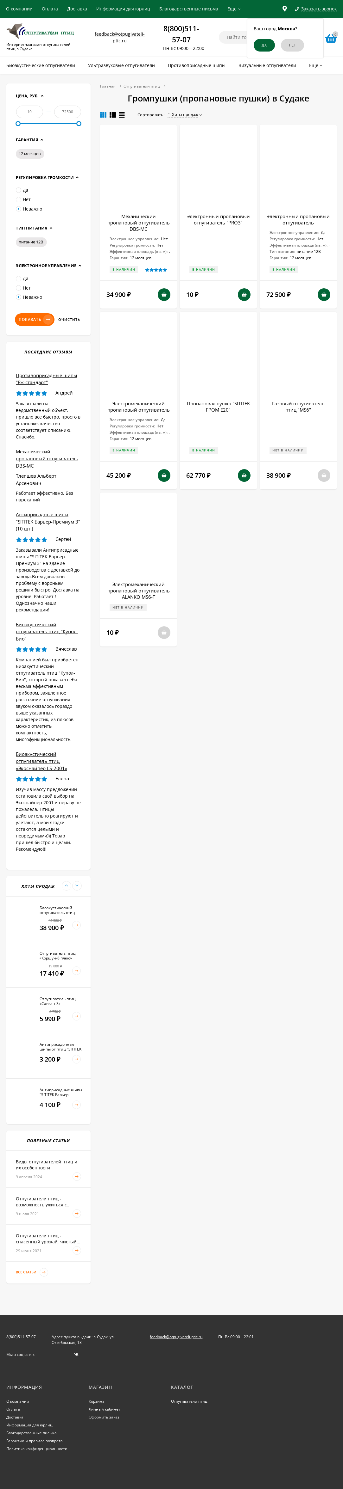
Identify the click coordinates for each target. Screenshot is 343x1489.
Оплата (50, 9)
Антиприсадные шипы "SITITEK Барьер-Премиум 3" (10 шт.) (48, 521)
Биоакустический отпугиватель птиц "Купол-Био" (47, 631)
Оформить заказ (104, 1417)
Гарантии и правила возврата (34, 1440)
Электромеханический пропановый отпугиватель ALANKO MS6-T (138, 590)
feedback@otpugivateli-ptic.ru (176, 1336)
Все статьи (32, 1272)
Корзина (97, 1401)
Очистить (69, 319)
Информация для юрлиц (123, 9)
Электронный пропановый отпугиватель (298, 219)
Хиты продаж (183, 114)
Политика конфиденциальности (36, 1448)
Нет (23, 199)
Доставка (77, 9)
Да (22, 190)
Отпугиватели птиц (142, 86)
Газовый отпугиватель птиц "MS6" (298, 406)
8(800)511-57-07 (21, 1336)
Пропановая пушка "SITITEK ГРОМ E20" (218, 406)
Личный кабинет (104, 1409)
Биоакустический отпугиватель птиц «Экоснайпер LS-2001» (41, 761)
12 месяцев (30, 153)
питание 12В (31, 242)
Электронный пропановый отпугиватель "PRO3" (218, 219)
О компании (19, 9)
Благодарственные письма (188, 9)
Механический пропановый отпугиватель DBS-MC (138, 222)
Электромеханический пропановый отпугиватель (138, 406)
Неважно (29, 209)
